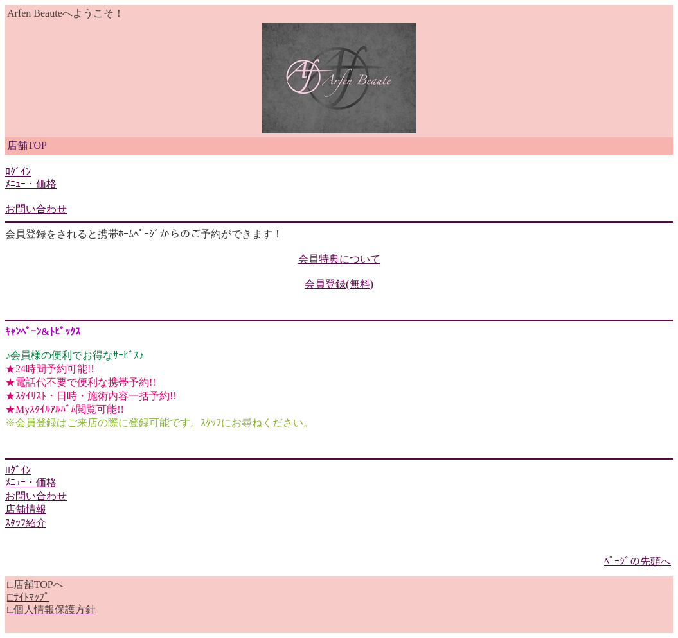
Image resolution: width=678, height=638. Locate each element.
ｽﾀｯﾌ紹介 (25, 522)
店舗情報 (25, 509)
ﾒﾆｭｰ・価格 (31, 183)
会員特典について (339, 259)
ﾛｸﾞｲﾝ (18, 171)
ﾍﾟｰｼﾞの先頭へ (637, 561)
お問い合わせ (36, 208)
